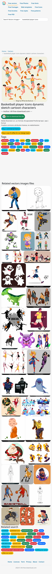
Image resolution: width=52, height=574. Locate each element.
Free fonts (35, 3)
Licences (17, 562)
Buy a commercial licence (11, 129)
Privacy (28, 562)
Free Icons (38, 7)
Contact (41, 562)
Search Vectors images (11, 19)
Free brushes (12, 11)
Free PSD (11, 14)
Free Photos (24, 3)
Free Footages (13, 7)
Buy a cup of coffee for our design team (16, 133)
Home (4, 51)
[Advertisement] (26, 36)
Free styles (24, 11)
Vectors (10, 51)
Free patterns (36, 11)
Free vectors (12, 3)
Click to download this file (13, 116)
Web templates (26, 7)
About (35, 562)
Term (23, 562)
